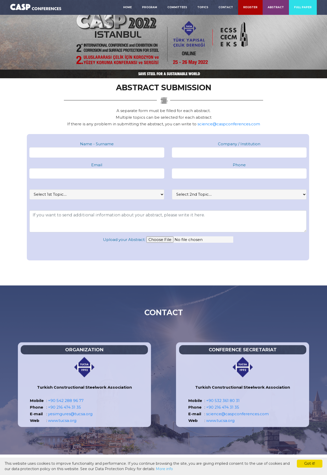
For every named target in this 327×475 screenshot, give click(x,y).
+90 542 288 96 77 (66, 407)
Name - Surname (97, 143)
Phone (239, 164)
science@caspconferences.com (228, 123)
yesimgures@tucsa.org (70, 420)
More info (164, 469)
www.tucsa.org (62, 427)
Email (96, 164)
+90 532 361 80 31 (223, 407)
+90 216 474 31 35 (64, 413)
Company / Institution (239, 143)
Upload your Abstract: (124, 239)
